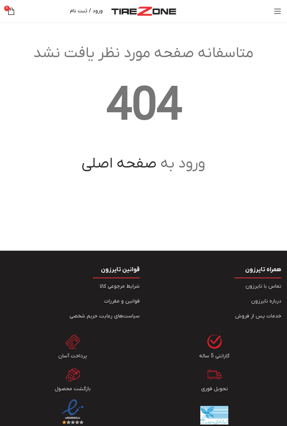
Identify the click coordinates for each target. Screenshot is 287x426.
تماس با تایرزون (263, 286)
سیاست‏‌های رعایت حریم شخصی (105, 316)
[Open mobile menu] (277, 11)
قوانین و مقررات (122, 301)
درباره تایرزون (266, 301)
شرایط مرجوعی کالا (120, 286)
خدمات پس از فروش (258, 316)
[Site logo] (143, 11)
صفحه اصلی (119, 163)
